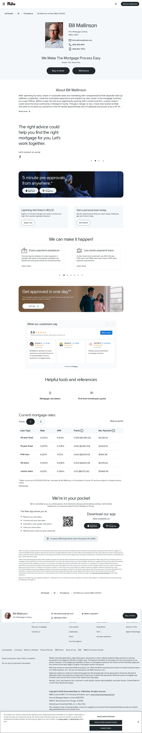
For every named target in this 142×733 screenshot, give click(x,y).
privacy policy (63, 719)
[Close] (138, 721)
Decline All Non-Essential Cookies (106, 722)
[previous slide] (91, 160)
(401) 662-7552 (59, 618)
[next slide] (103, 160)
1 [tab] (30, 421)
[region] (71, 722)
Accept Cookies (106, 728)
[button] (4, 4)
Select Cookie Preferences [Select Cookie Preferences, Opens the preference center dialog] (106, 716)
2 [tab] (41, 421)
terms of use (75, 719)
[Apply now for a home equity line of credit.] (28, 223)
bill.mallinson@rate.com (62, 614)
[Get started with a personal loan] (83, 223)
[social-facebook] (20, 156)
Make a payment (90, 614)
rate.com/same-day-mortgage (100, 573)
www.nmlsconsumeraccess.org (102, 694)
